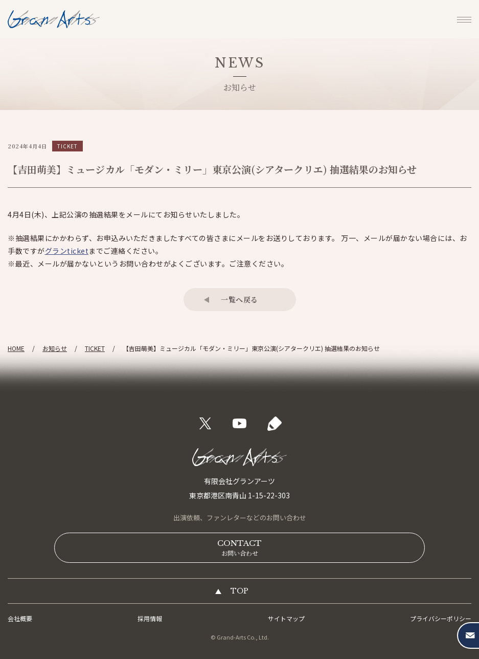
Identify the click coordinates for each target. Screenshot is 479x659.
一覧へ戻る (239, 299)
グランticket (67, 251)
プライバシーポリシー (440, 618)
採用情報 (150, 618)
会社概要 (20, 618)
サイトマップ (286, 618)
